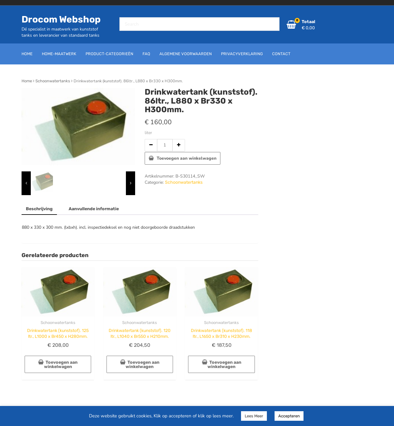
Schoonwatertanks (52, 81)
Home (27, 81)
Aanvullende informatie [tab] (94, 208)
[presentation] (26, 183)
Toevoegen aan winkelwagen (186, 158)
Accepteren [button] (289, 416)
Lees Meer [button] (254, 416)
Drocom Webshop (61, 19)
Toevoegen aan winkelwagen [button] (61, 364)
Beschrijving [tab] (39, 208)
